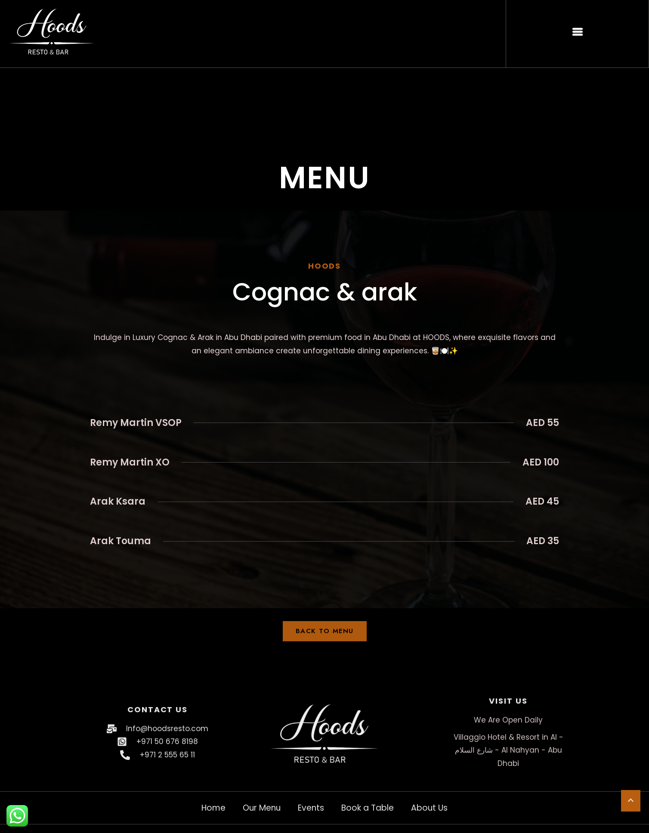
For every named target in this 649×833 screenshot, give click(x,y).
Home (213, 808)
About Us (429, 808)
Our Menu (262, 808)
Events (311, 808)
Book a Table (367, 808)
